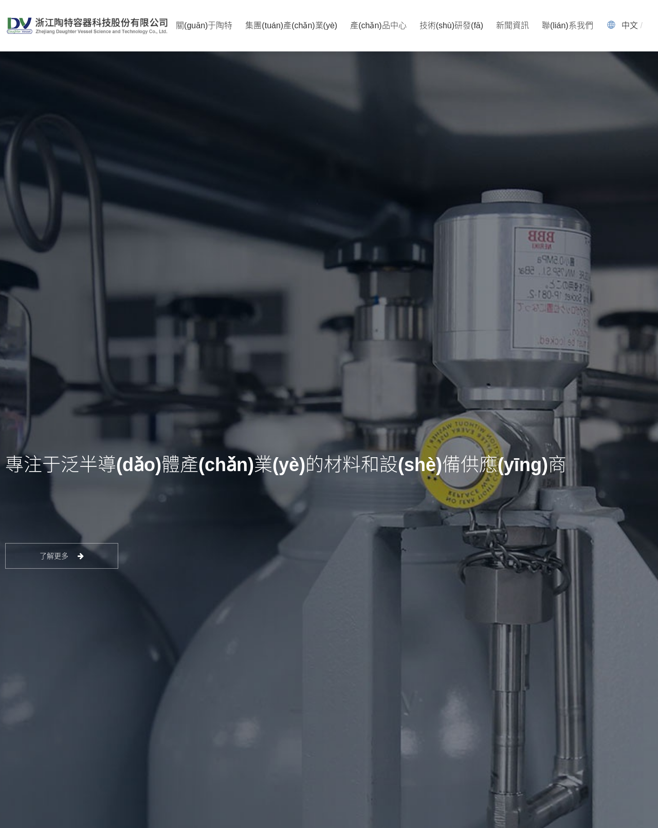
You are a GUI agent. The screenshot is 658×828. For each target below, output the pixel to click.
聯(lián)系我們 (567, 25)
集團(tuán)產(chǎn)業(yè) (291, 25)
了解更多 (62, 556)
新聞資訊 (512, 25)
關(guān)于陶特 (204, 25)
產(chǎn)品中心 (378, 25)
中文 (630, 25)
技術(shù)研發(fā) (451, 25)
